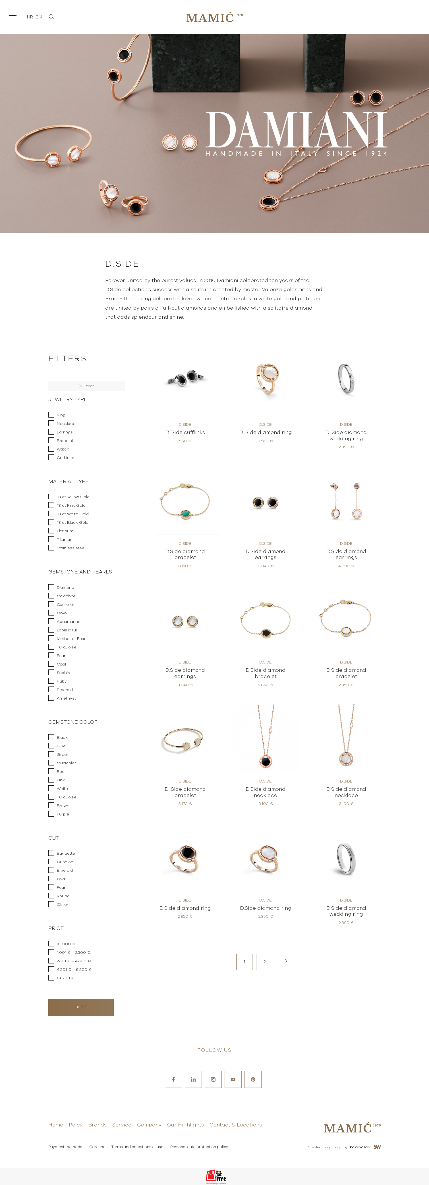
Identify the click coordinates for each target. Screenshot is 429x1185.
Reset (86, 386)
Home (55, 1125)
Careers (96, 1147)
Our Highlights (185, 1125)
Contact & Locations (236, 1125)
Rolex (76, 1125)
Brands (97, 1125)
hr (30, 17)
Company (149, 1125)
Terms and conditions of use (137, 1147)
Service (121, 1125)
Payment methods (65, 1147)
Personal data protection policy (199, 1147)
